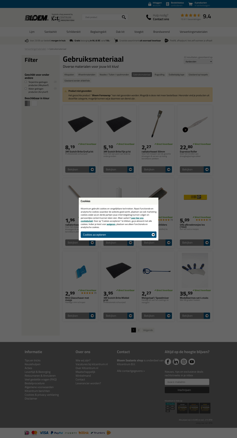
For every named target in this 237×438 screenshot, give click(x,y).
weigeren (111, 224)
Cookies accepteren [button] (94, 234)
